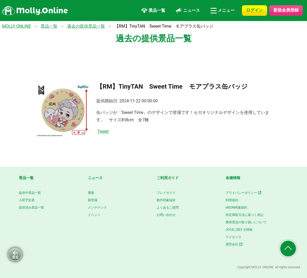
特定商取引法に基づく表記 (244, 215)
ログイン (254, 10)
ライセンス (233, 237)
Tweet (103, 131)
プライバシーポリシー (244, 193)
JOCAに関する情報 (239, 229)
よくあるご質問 (168, 207)
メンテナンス (97, 207)
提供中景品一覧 (30, 193)
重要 (91, 193)
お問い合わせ (166, 215)
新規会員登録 (286, 10)
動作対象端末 (166, 200)
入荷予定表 (27, 200)
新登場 (92, 200)
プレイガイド (166, 193)
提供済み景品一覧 (31, 207)
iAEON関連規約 (236, 207)
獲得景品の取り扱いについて (246, 222)
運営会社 (234, 244)
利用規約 (232, 200)
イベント (94, 215)
